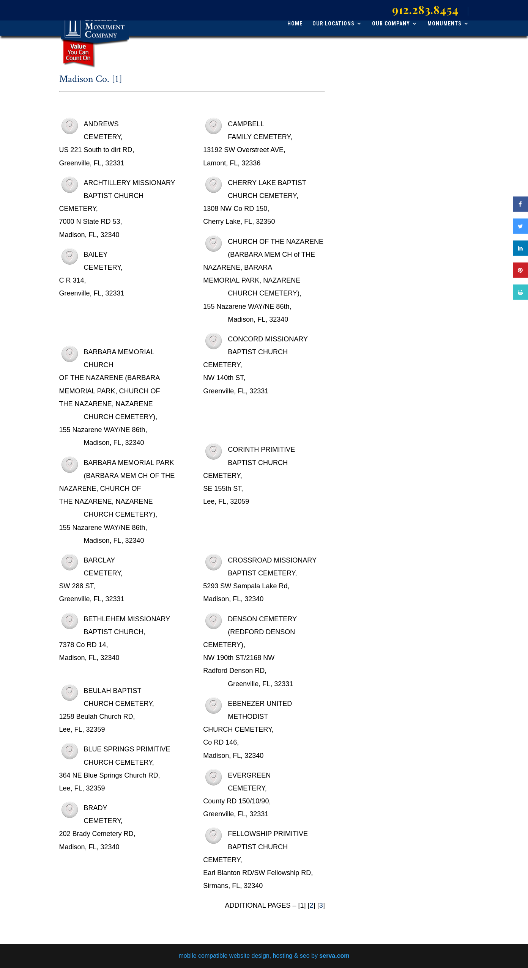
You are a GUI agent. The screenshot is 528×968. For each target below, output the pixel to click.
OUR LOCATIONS (333, 24)
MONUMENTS (444, 24)
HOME (295, 24)
